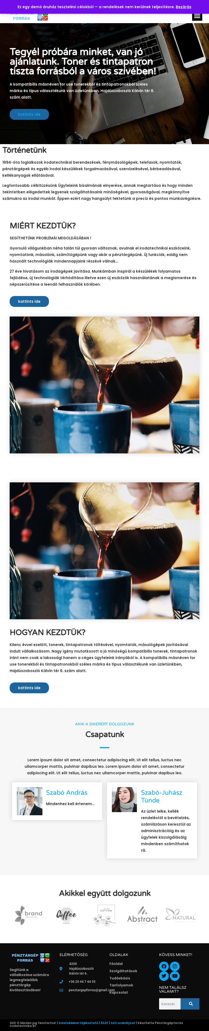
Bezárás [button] (183, 6)
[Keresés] (190, 1004)
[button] (197, 16)
